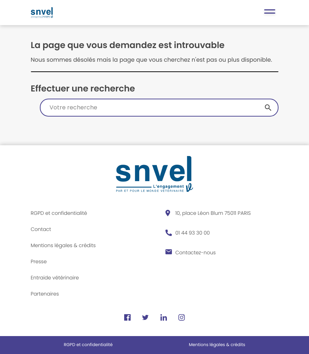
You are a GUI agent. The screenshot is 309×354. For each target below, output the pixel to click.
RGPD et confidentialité (59, 213)
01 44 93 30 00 (192, 232)
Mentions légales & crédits (63, 245)
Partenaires (45, 293)
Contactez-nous (195, 252)
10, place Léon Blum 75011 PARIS (213, 213)
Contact (41, 229)
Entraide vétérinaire (55, 277)
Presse (39, 261)
